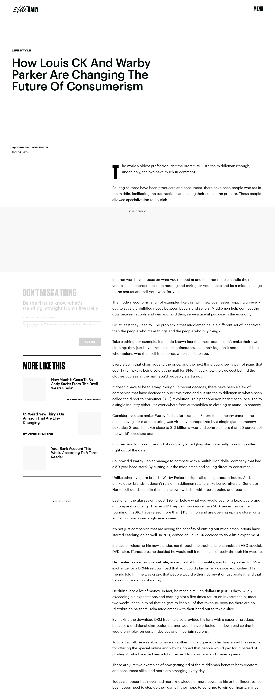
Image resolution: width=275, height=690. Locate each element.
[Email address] (62, 322)
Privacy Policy (29, 329)
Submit (90, 344)
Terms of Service (83, 327)
